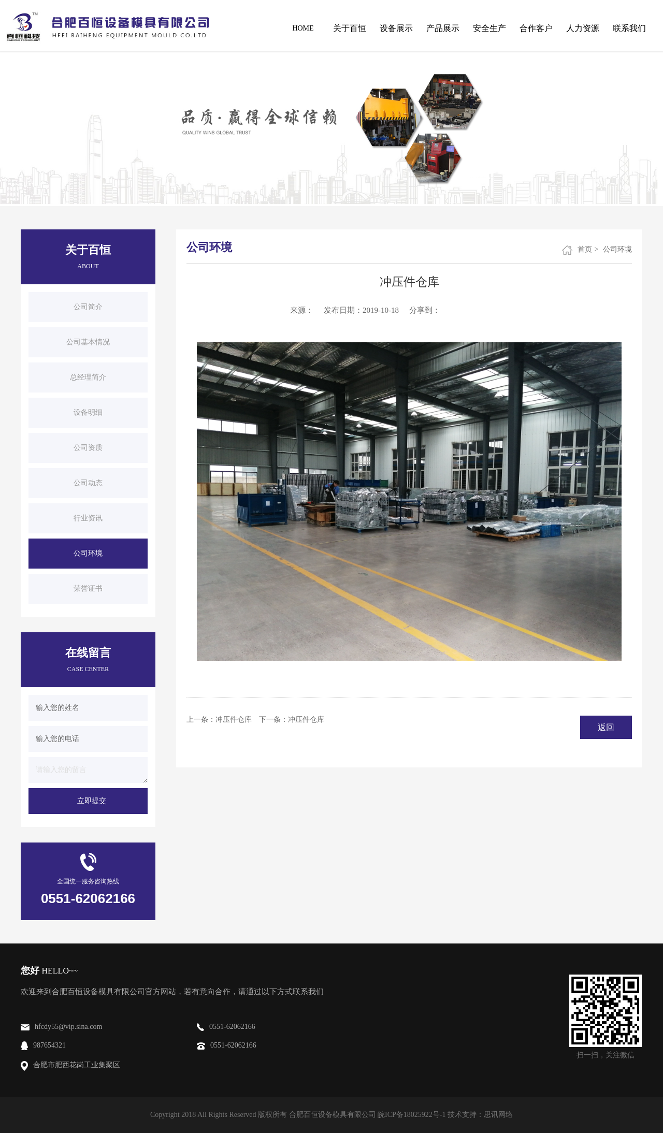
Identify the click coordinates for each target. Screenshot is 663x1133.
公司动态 (88, 483)
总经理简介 (88, 377)
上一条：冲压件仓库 (219, 719)
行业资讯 (88, 518)
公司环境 (88, 553)
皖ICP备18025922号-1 (411, 1115)
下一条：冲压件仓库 (291, 719)
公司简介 (88, 307)
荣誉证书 (88, 588)
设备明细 (88, 412)
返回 (606, 727)
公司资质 (88, 448)
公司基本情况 (88, 342)
